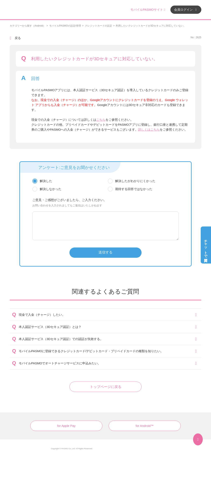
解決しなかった (50, 189)
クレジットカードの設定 (98, 25)
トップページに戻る (105, 387)
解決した (46, 181)
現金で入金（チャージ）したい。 (42, 314)
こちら (101, 119)
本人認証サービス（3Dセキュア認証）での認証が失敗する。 (61, 339)
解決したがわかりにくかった (135, 181)
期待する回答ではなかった (133, 189)
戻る (18, 38)
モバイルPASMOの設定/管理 (65, 25)
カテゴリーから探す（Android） (27, 25)
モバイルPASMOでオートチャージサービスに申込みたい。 (60, 363)
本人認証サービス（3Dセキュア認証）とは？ (50, 327)
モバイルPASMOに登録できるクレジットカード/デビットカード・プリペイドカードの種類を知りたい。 (91, 351)
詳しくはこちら (149, 129)
